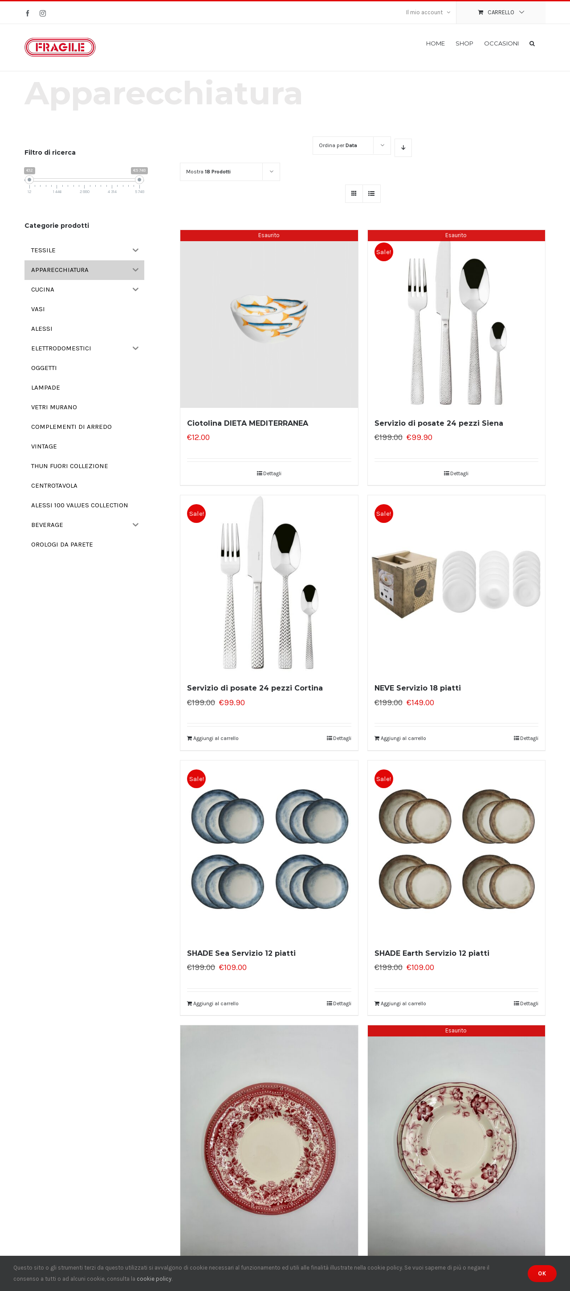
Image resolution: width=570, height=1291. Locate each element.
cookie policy (154, 1278)
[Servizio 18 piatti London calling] (269, 1143)
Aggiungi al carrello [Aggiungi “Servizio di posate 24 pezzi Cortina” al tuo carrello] (216, 738)
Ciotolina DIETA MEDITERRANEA (247, 423)
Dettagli (272, 473)
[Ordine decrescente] (403, 148)
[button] (532, 43)
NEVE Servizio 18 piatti (418, 688)
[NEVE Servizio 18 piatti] (456, 584)
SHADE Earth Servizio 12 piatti (432, 953)
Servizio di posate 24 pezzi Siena (439, 423)
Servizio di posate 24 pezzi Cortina (255, 688)
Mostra (208, 172)
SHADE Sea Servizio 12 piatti (241, 953)
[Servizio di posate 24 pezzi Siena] (456, 318)
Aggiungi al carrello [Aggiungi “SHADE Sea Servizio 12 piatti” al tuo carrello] (216, 1003)
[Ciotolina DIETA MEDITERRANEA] (269, 318)
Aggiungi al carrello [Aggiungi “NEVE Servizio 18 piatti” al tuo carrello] (403, 738)
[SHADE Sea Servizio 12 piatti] (269, 849)
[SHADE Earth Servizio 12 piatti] (456, 849)
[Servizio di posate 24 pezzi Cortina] (269, 584)
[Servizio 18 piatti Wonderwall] (456, 1143)
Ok (542, 1273)
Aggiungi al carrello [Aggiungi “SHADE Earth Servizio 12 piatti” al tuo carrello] (403, 1003)
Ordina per (338, 145)
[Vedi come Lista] (371, 193)
